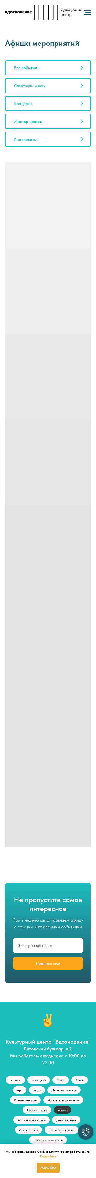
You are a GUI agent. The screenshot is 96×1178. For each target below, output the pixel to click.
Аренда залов (28, 1130)
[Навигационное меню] (87, 12)
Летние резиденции (61, 1130)
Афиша (62, 1110)
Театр (37, 1090)
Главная (15, 1080)
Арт (19, 1090)
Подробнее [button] (48, 1156)
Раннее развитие (25, 1100)
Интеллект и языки (64, 1090)
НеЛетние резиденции (48, 1140)
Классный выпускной (31, 1120)
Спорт (61, 1080)
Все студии (38, 1080)
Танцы (80, 1080)
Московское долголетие (63, 1100)
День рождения (66, 1120)
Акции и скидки (37, 1110)
